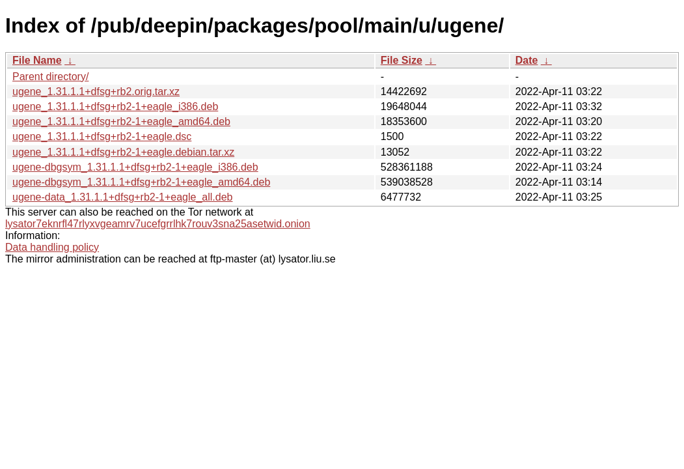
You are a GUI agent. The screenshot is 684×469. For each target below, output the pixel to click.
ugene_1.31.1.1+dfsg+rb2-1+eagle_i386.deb (115, 106)
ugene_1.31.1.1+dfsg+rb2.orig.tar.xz (96, 91)
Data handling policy (52, 247)
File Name (37, 60)
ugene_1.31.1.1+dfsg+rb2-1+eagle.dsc (101, 136)
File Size (401, 60)
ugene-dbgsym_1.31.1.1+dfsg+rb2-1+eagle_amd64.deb (141, 182)
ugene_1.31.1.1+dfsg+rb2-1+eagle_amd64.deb (121, 121)
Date (526, 60)
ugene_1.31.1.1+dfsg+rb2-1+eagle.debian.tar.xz (123, 152)
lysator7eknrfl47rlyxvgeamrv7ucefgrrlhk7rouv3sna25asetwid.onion (157, 223)
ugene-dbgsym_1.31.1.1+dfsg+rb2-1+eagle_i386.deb (135, 167)
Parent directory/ (50, 76)
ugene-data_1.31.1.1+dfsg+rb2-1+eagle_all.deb (122, 197)
